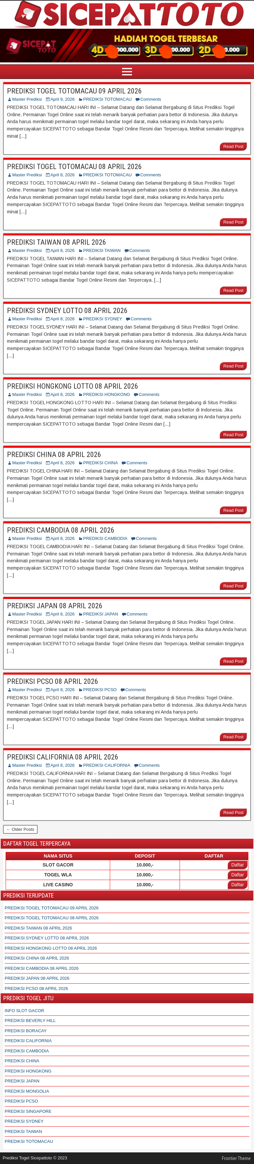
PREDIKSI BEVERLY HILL (30, 1020)
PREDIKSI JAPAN (100, 614)
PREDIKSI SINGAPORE (28, 1111)
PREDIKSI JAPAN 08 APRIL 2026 (55, 606)
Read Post (233, 146)
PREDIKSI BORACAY (26, 1030)
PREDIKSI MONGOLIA (27, 1091)
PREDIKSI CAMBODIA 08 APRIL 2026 (60, 530)
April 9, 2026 (63, 99)
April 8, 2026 (63, 174)
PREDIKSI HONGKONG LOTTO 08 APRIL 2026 (72, 386)
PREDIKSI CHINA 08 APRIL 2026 (54, 454)
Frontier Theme (236, 1158)
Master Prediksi (27, 99)
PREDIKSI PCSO (100, 689)
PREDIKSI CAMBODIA (105, 538)
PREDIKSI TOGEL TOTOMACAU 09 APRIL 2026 (74, 91)
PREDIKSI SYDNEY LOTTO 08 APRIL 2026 (67, 310)
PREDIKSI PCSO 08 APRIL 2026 (52, 681)
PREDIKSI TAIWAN (102, 250)
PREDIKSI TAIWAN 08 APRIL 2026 (56, 242)
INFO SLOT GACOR (24, 1010)
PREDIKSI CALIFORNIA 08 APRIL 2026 (62, 757)
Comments (150, 99)
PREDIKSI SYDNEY (102, 318)
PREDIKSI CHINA (100, 462)
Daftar (237, 864)
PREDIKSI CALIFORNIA (106, 765)
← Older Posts (20, 829)
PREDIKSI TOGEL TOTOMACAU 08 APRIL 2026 (74, 166)
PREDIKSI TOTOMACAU (107, 99)
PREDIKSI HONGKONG (106, 394)
